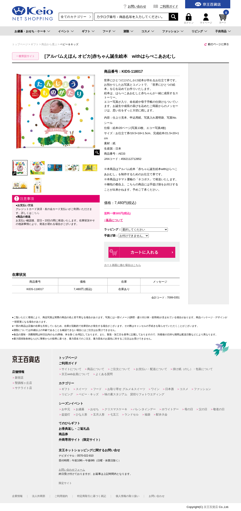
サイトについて (72, 369)
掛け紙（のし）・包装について (193, 369)
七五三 (114, 414)
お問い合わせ (137, 6)
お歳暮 (80, 409)
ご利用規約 (61, 496)
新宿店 (19, 377)
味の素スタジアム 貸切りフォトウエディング (134, 394)
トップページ (68, 357)
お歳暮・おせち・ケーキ (30, 31)
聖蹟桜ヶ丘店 (23, 383)
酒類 (126, 31)
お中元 (66, 409)
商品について (95, 369)
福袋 (147, 414)
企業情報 (17, 496)
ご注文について (120, 369)
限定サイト (65, 483)
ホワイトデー (170, 409)
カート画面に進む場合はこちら (122, 265)
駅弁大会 (161, 414)
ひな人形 (81, 414)
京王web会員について (76, 374)
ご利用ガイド (169, 6)
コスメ (145, 31)
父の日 (203, 409)
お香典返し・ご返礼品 (74, 428)
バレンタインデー (144, 409)
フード (107, 31)
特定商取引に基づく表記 (91, 496)
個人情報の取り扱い (127, 496)
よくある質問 (104, 374)
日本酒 (169, 389)
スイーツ (81, 389)
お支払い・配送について (151, 369)
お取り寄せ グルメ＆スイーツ (126, 389)
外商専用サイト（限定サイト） (80, 439)
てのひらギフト (69, 423)
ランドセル (131, 414)
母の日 (188, 409)
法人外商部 (38, 496)
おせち (94, 409)
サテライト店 (23, 388)
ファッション (170, 31)
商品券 (63, 434)
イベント (63, 31)
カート (223, 18)
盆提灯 (66, 414)
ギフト (86, 31)
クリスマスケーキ (116, 409)
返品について (114, 220)
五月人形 (99, 414)
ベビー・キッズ (89, 394)
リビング (197, 31)
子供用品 (221, 31)
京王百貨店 (211, 507)
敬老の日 (219, 409)
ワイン (155, 389)
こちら (35, 213)
